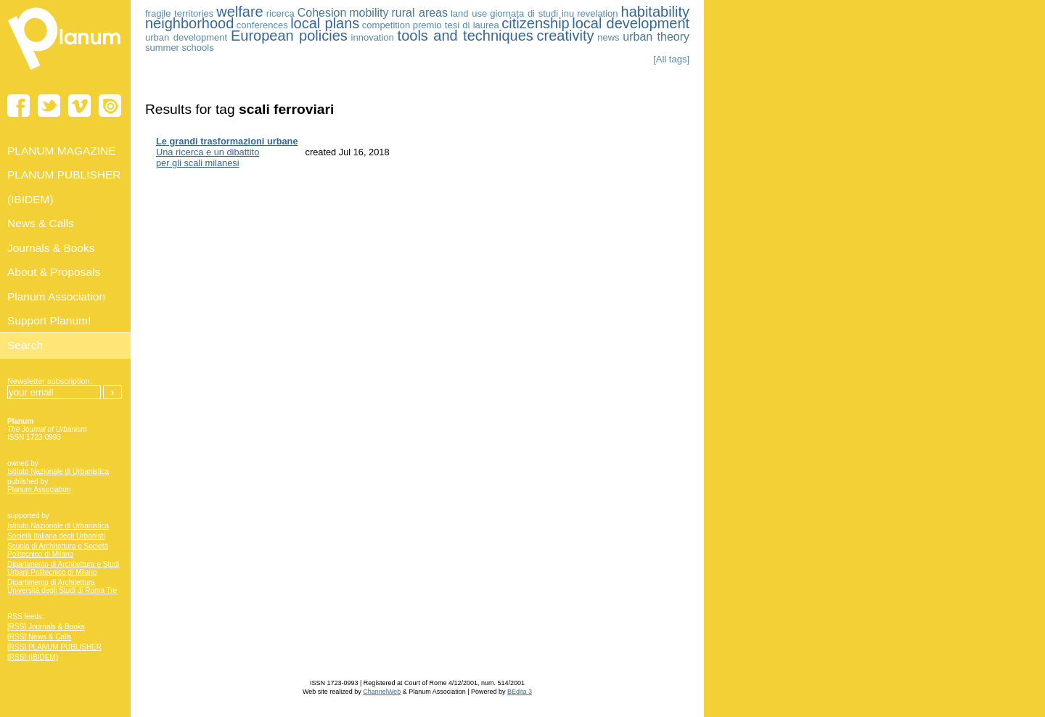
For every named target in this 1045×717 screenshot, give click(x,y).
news (608, 37)
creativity (565, 36)
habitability (655, 12)
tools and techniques (465, 36)
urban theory (656, 36)
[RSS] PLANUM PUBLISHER (54, 647)
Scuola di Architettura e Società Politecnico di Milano (57, 550)
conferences (262, 25)
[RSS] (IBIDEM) (32, 657)
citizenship (535, 23)
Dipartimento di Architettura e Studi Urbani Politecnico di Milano (63, 568)
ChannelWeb (382, 691)
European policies (289, 36)
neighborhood (189, 23)
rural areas (419, 13)
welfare (239, 12)
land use (469, 13)
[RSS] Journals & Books (46, 627)
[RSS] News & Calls (39, 637)
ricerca (280, 13)
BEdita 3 (519, 691)
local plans (324, 23)
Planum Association (38, 489)
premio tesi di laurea (456, 25)
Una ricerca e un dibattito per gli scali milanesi (227, 152)
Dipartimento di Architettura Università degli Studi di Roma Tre (62, 586)
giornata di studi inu (532, 13)
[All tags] (671, 59)
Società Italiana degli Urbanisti (56, 536)
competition (386, 25)
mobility (368, 13)
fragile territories (179, 13)
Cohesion (322, 13)
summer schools (179, 47)
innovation (372, 37)
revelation (597, 13)
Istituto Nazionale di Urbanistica (58, 471)
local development (630, 23)
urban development (186, 37)
